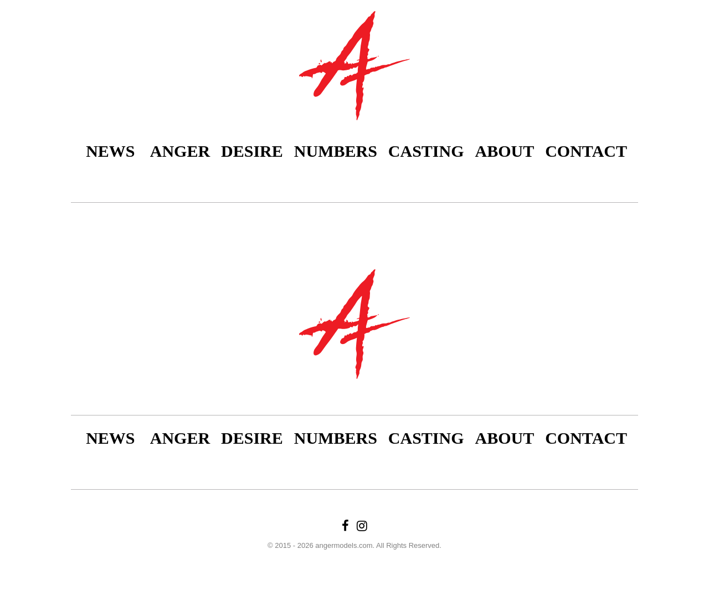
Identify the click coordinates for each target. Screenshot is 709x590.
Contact (586, 151)
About (505, 151)
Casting (426, 151)
